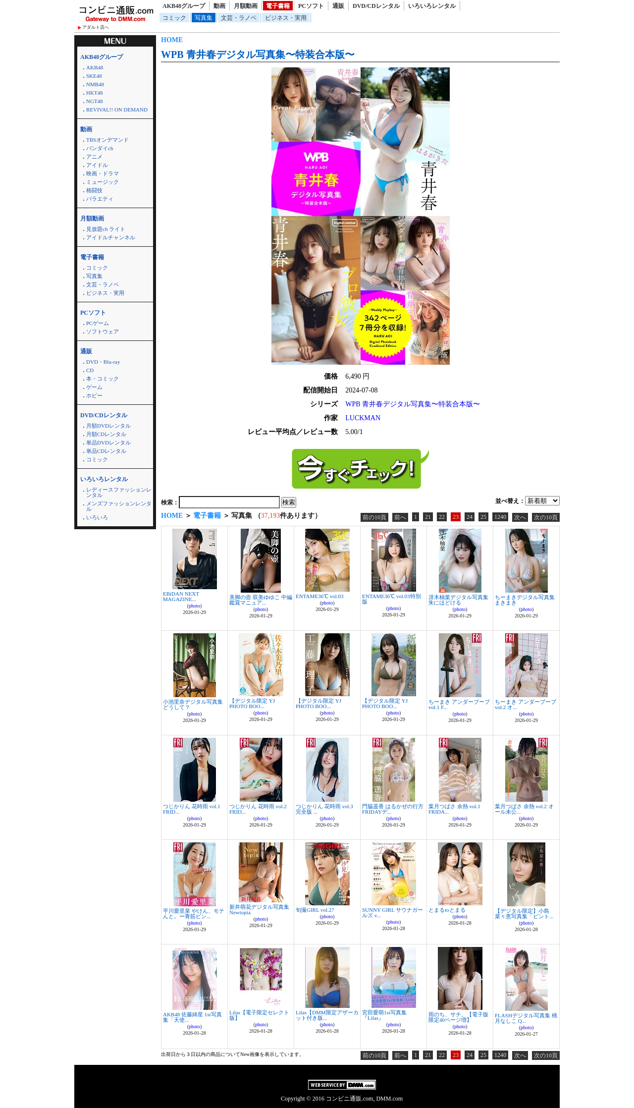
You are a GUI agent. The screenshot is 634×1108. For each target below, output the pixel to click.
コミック (174, 17)
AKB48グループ (183, 5)
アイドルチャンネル (110, 237)
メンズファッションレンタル (119, 506)
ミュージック (102, 182)
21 (428, 516)
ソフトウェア (102, 331)
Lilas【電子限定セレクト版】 (259, 1015)
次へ (520, 517)
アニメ (94, 157)
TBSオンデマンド (107, 140)
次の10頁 (546, 517)
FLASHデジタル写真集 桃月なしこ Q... (526, 1018)
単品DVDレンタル (108, 442)
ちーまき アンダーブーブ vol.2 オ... (525, 704)
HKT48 (94, 93)
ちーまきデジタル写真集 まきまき (525, 600)
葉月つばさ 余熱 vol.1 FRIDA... (454, 809)
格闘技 (94, 190)
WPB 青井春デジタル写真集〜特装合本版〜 (258, 54)
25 (483, 516)
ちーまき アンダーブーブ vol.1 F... (459, 704)
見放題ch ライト (105, 229)
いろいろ (97, 517)
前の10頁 (374, 517)
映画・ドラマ (102, 173)
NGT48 (94, 101)
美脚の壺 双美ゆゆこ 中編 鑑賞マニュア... (260, 600)
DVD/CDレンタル (376, 5)
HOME (172, 40)
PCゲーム (97, 323)
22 (442, 516)
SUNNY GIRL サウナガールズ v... (392, 912)
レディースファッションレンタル (119, 492)
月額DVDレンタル (108, 426)
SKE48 (94, 76)
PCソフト (311, 5)
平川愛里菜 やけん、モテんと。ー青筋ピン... (193, 913)
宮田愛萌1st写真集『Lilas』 (384, 1015)
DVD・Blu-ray (103, 362)
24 (470, 516)
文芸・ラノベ (239, 17)
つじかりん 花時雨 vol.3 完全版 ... (324, 809)
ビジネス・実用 (286, 17)
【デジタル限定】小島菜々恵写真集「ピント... (524, 913)
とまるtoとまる (447, 910)
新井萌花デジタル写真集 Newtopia (259, 909)
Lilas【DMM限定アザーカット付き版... (327, 1015)
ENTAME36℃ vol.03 (320, 596)
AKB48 (94, 67)
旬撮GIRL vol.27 (315, 910)
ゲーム (94, 387)
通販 (338, 5)
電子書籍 (278, 5)
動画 (219, 5)
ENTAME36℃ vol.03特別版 (391, 599)
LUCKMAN (362, 418)
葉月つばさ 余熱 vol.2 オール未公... (524, 809)
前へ (400, 517)
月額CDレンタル (106, 434)
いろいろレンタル (432, 5)
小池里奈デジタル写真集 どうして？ (193, 704)
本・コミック (102, 379)
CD (90, 370)
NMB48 (95, 84)
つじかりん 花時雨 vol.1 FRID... (191, 809)
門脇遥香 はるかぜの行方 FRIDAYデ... (392, 809)
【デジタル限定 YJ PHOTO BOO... (252, 703)
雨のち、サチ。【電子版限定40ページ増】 (458, 1017)
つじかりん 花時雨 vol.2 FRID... (258, 809)
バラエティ (99, 199)
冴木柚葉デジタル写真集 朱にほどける (458, 600)
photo (194, 606)
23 (456, 516)
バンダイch (99, 148)
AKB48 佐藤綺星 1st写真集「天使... (192, 1017)
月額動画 (246, 5)
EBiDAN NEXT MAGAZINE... (181, 596)
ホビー (94, 395)
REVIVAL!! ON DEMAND (117, 109)
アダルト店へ (95, 27)
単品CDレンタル (106, 451)
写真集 (203, 17)
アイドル (97, 165)
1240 (500, 516)
